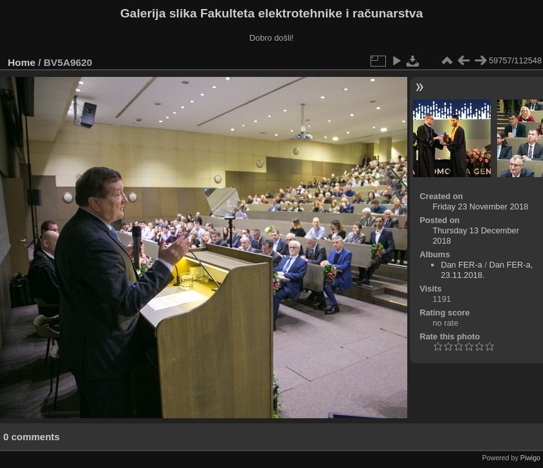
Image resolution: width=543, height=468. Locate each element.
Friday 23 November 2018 (480, 206)
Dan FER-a (461, 265)
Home (22, 62)
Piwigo (530, 458)
